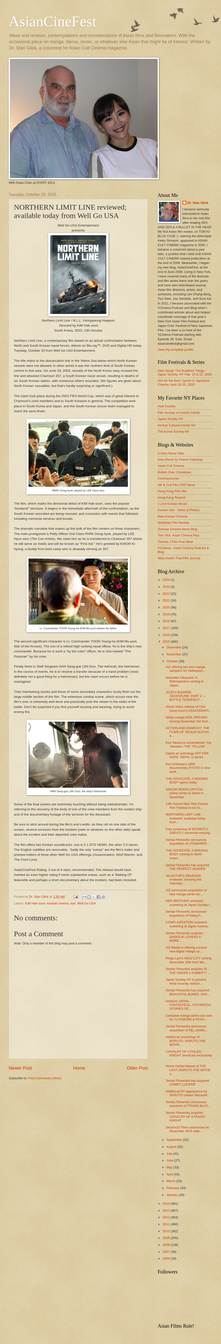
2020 (167, 607)
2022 (167, 594)
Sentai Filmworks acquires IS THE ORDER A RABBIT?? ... (188, 970)
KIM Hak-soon (35, 903)
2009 (167, 1238)
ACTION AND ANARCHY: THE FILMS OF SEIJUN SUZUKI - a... (188, 732)
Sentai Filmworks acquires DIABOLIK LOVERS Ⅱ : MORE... (184, 937)
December (174, 647)
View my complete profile (175, 349)
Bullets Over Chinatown (174, 472)
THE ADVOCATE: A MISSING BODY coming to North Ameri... (187, 854)
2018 (167, 621)
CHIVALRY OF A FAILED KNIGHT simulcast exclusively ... (189, 1055)
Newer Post (20, 1068)
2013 (167, 1210)
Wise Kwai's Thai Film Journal (179, 558)
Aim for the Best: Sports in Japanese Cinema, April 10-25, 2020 (184, 382)
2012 (167, 1217)
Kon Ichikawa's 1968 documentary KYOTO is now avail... (188, 768)
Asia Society (166, 406)
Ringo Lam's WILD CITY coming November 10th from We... (189, 960)
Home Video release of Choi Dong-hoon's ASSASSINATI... (189, 708)
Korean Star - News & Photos (178, 510)
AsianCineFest (52, 21)
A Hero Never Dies (171, 453)
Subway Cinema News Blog (177, 529)
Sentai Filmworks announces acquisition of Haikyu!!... (186, 913)
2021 (167, 600)
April (170, 1174)
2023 (167, 587)
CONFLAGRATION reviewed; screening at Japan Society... (188, 924)
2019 (167, 614)
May (169, 1167)
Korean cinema (58, 903)
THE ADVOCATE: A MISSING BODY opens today (187, 780)
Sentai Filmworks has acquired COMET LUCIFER (187, 1082)
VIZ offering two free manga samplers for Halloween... (185, 668)
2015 (167, 641)
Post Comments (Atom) (45, 1078)
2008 (167, 1245)
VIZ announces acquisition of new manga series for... (186, 892)
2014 (167, 1203)
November (174, 654)
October (172, 661)
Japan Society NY (170, 419)
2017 (167, 628)
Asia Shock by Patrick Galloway (180, 459)
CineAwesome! (168, 478)
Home (79, 1068)
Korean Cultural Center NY (177, 425)
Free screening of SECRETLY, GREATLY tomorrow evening (188, 831)
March (171, 1181)
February (173, 1188)
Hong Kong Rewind (171, 497)
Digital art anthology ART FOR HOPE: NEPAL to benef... (187, 755)
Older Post (137, 1068)
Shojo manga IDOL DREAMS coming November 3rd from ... (189, 719)
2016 (167, 635)
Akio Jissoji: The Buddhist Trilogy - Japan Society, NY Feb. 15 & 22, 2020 (185, 372)
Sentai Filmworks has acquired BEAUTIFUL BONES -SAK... (188, 992)
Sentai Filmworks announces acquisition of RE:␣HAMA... (187, 1028)
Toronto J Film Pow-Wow (175, 542)
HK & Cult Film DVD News (176, 485)
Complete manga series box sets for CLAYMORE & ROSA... (189, 1017)
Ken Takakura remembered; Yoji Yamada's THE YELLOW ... (188, 744)
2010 (167, 1231)
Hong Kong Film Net (172, 491)
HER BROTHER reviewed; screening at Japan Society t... (189, 902)
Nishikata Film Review (173, 522)
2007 (167, 1252)
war (73, 903)
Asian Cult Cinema (171, 466)
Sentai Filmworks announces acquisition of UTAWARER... (187, 841)
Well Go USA (86, 903)
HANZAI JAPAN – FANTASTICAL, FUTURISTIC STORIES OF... (188, 1005)
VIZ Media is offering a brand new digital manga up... (186, 949)
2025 (167, 580)
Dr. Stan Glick (197, 203)
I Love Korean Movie (172, 504)
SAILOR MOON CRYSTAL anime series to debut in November (184, 793)
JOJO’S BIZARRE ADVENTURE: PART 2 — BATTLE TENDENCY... (186, 696)
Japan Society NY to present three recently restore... (186, 981)
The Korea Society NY (173, 431)
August (171, 1147)
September (174, 1140)
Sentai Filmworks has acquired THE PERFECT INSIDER (187, 867)
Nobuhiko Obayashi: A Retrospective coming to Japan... (185, 681)
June (170, 1160)
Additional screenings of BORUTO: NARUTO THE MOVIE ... (185, 1040)
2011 (167, 1224)
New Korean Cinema (172, 516)
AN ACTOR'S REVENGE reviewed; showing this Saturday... (184, 879)
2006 (167, 1258)
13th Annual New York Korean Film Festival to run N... (187, 805)
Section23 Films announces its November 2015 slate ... (187, 1129)
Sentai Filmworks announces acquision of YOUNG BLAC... (188, 1104)
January (172, 1195)
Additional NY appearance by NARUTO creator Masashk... (188, 1093)
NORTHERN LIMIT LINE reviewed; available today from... (185, 818)
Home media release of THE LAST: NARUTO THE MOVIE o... (188, 1070)
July (169, 1154)
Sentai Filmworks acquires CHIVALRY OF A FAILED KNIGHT (185, 1116)
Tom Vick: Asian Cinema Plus (178, 535)
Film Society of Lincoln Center (179, 412)
